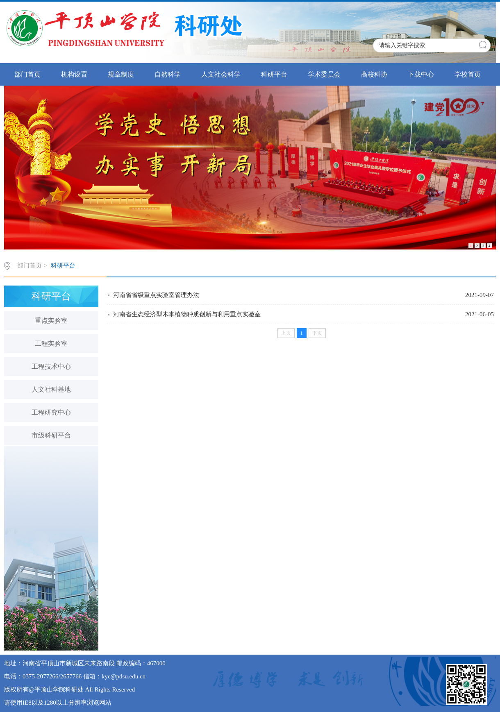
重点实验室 (51, 320)
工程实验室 (51, 343)
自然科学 (168, 74)
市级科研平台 (51, 435)
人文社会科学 (221, 74)
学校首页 (468, 74)
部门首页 (27, 74)
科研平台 (274, 74)
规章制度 (121, 74)
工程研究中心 (51, 412)
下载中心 (421, 74)
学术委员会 (324, 74)
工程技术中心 (51, 366)
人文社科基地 (51, 389)
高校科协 (374, 74)
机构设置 (74, 74)
